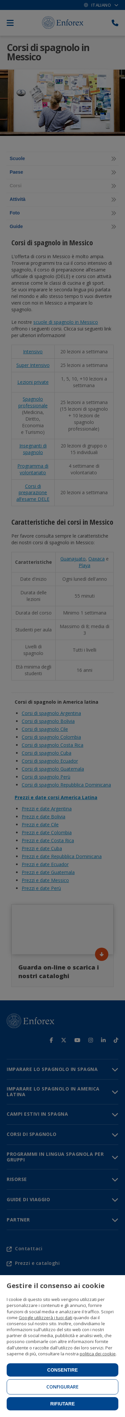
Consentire (62, 1370)
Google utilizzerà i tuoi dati (45, 1318)
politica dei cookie (98, 1354)
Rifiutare (62, 1403)
